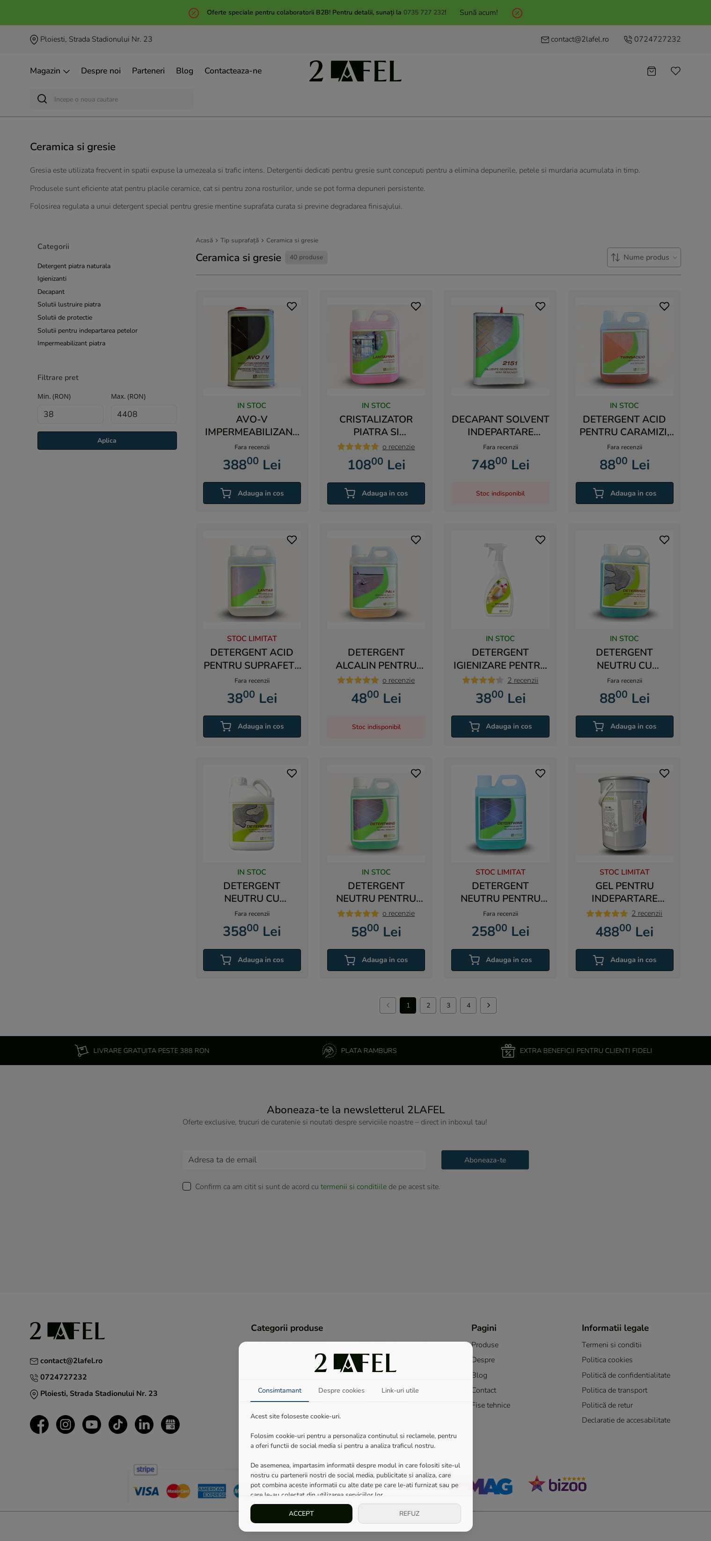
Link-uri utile (400, 1390)
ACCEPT (301, 1513)
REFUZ (409, 1513)
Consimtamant (279, 1390)
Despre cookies (341, 1390)
